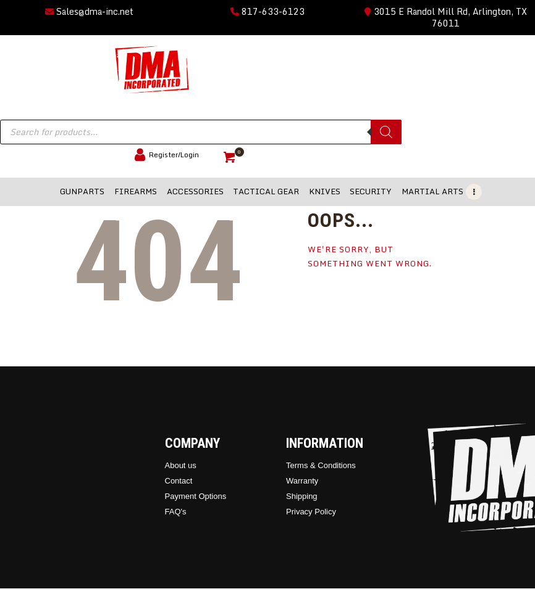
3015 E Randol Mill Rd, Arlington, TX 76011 (445, 17)
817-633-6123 (267, 11)
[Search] (386, 132)
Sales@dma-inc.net (89, 11)
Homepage (339, 302)
